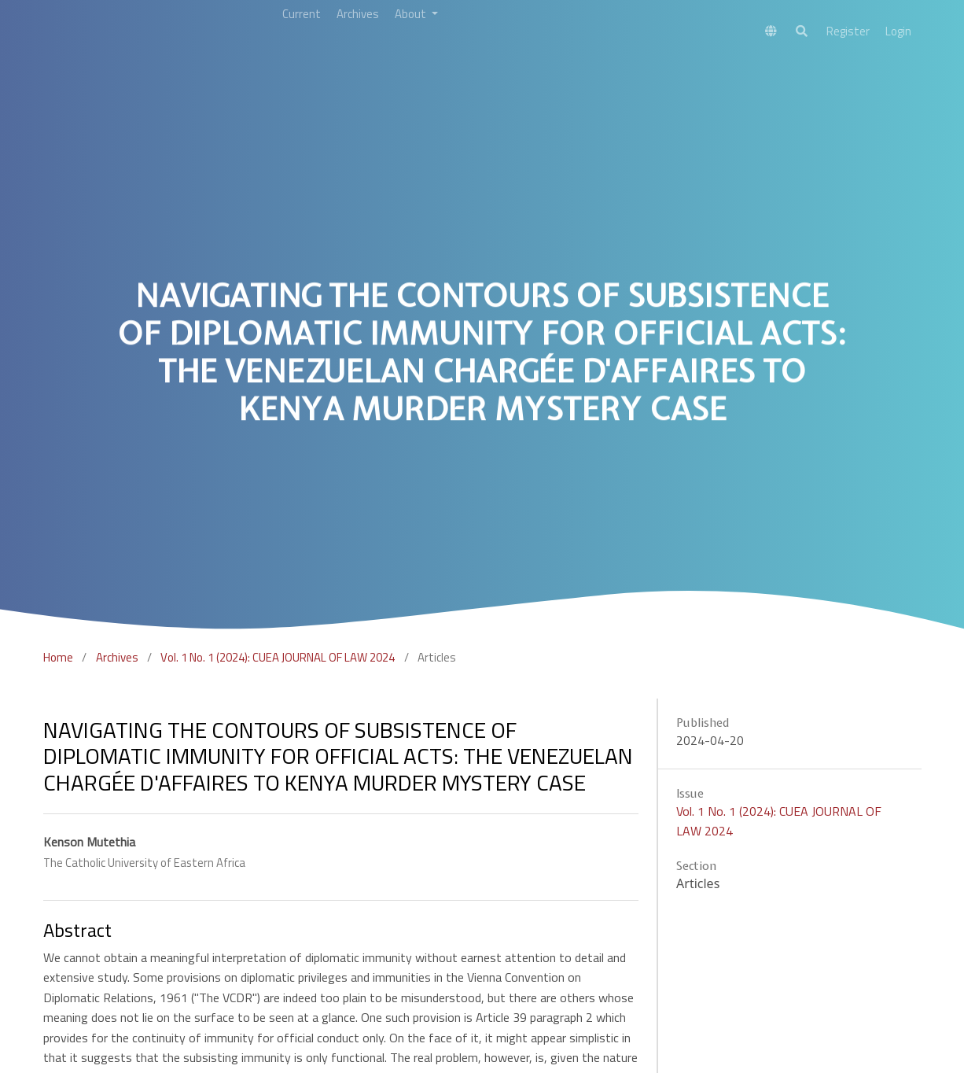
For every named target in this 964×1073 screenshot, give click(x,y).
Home (58, 657)
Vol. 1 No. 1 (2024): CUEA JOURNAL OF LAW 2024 (277, 657)
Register (848, 31)
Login (898, 31)
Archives (117, 657)
